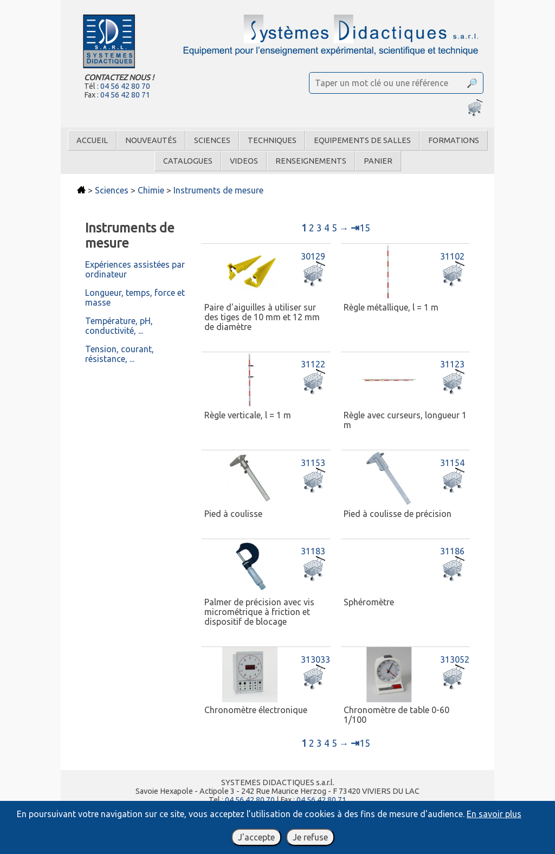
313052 (454, 659)
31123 (452, 364)
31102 (452, 256)
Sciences (212, 140)
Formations (453, 140)
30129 (313, 256)
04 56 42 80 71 (125, 94)
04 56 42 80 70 (125, 86)
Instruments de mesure (218, 190)
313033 (315, 659)
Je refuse (310, 837)
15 (360, 228)
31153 (313, 463)
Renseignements (310, 161)
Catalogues (187, 161)
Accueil (92, 140)
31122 (313, 364)
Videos (244, 161)
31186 (452, 551)
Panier (378, 161)
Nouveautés (151, 140)
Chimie (151, 190)
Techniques (272, 140)
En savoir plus (494, 814)
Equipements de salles (362, 140)
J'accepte (256, 837)
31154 (452, 463)
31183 (313, 551)
